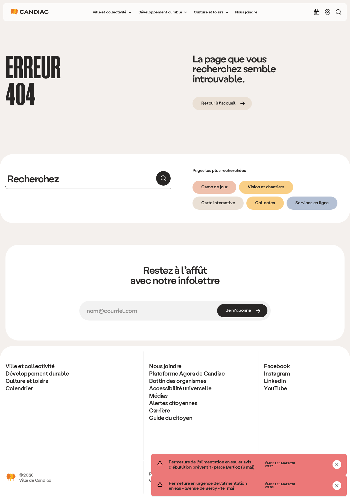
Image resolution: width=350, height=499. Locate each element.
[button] (112, 12)
